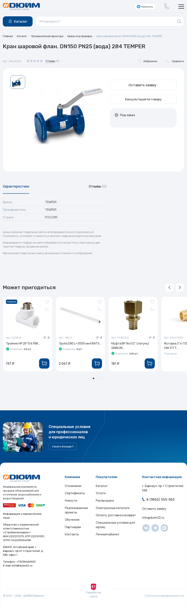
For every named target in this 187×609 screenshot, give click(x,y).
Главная (8, 36)
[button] (169, 287)
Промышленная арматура (47, 36)
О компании (73, 486)
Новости (71, 501)
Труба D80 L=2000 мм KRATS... (80, 343)
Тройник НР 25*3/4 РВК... (23, 343)
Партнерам (73, 528)
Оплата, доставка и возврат (116, 516)
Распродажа (105, 501)
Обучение (72, 520)
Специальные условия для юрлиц (115, 525)
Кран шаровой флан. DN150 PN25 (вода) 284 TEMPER (130, 36)
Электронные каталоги (112, 508)
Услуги (101, 493)
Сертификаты (75, 493)
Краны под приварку (80, 36)
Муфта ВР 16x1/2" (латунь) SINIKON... (130, 345)
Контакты (72, 535)
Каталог (22, 36)
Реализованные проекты (76, 510)
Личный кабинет (107, 535)
